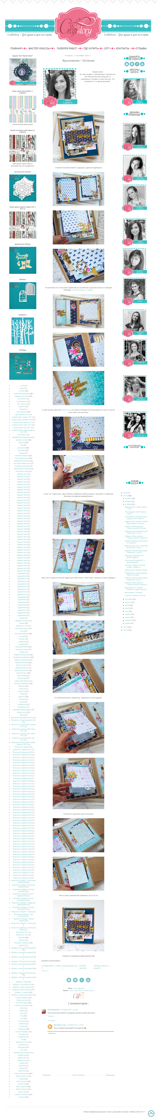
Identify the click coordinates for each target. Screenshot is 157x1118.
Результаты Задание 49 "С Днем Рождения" (134, 556)
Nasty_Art (22, 1092)
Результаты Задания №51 (22, 865)
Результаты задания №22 (22, 786)
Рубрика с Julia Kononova (22, 984)
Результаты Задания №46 (22, 852)
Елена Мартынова (21, 458)
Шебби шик (22, 1058)
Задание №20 (22, 482)
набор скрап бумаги (22, 681)
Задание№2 (22, 597)
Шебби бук (22, 1055)
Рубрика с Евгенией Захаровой (22, 952)
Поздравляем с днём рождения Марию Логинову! (136, 574)
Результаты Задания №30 (22, 810)
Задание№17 (22, 594)
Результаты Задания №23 (22, 789)
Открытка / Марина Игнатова (135, 595)
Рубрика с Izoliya (22, 982)
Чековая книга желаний (22, 1053)
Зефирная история (22, 621)
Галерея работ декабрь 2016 (22, 420)
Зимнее (22, 623)
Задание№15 (22, 589)
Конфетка (22, 642)
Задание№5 (22, 605)
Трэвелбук (22, 1037)
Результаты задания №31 (22, 812)
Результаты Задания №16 (22, 768)
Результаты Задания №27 (22, 799)
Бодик (22, 409)
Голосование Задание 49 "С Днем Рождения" (135, 561)
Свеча (22, 1008)
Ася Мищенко (22, 401)
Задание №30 (22, 508)
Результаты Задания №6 (22, 870)
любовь (22, 652)
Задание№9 (22, 615)
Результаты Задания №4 (22, 836)
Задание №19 (22, 479)
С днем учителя (22, 1000)
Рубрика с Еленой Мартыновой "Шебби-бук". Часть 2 (136, 551)
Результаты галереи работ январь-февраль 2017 (23, 743)
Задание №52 (22, 566)
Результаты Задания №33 (22, 818)
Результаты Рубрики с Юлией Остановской (23, 908)
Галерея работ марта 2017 (22, 425)
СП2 (22, 1018)
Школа (22, 1068)
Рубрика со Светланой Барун (22, 995)
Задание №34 (22, 518)
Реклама (21, 937)
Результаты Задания (22, 747)
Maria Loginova (89, 990)
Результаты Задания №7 (22, 873)
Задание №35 (22, 521)
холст (22, 1050)
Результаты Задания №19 (22, 776)
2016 (125, 627)
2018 (125, 493)
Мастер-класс (22, 673)
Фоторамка (22, 1047)
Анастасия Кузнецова (22, 394)
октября (128, 504)
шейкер (22, 1063)
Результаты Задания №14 (22, 763)
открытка (21, 697)
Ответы (52, 1021)
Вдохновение (79, 990)
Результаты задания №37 (22, 828)
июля (127, 605)
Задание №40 (22, 534)
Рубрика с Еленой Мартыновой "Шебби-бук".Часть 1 (136, 579)
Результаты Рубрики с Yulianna (22, 923)
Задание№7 (22, 610)
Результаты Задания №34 (22, 820)
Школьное (22, 1071)
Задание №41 (22, 537)
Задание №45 (22, 547)
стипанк (22, 1026)
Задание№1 (22, 573)
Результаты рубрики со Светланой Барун (23, 928)
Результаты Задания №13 (22, 760)
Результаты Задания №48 (22, 854)
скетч (22, 1013)
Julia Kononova (21, 1081)
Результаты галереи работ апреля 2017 (23, 725)
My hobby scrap (60, 1025)
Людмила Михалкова (21, 655)
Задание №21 (22, 484)
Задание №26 (22, 497)
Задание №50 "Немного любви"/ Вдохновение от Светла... (136, 522)
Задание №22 (22, 487)
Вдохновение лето (22, 414)
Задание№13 (22, 584)
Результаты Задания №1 (22, 749)
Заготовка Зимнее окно (22, 463)
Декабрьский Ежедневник (22, 437)
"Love (74, 290)
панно (22, 702)
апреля (128, 614)
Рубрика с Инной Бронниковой (22, 964)
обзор (22, 694)
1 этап (22, 386)
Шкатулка (22, 1066)
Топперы (22, 1034)
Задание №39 (22, 531)
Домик (22, 453)
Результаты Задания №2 (22, 778)
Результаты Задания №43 (22, 846)
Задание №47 (22, 552)
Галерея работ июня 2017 (22, 422)
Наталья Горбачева (22, 683)
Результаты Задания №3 (22, 807)
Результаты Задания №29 (22, 805)
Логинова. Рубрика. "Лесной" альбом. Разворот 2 (135, 566)
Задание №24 (22, 492)
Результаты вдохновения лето (22, 717)
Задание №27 (22, 500)
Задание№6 (22, 608)
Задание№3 (22, 600)
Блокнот (22, 407)
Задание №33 (22, 516)
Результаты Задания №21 (22, 784)
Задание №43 (22, 542)
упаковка (22, 1045)
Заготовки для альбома (22, 469)
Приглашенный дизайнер (22, 710)
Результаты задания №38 (22, 831)
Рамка (22, 715)
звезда (22, 618)
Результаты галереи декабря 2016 (23, 720)
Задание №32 (22, 513)
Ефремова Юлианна (21, 461)
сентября (128, 599)
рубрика (22, 945)
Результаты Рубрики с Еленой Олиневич (23, 890)
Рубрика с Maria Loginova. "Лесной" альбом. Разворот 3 (136, 537)
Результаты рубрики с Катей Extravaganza (23, 899)
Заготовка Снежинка (22, 466)
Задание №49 (22, 558)
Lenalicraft (21, 1084)
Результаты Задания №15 (22, 765)
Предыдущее (110, 1075)
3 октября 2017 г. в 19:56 (69, 1010)
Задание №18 (22, 477)
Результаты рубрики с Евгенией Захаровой (23, 886)
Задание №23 (22, 490)
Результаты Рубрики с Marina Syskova (23, 920)
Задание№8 (22, 613)
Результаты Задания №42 (22, 844)
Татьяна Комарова (22, 1032)
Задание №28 (22, 503)
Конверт (22, 639)
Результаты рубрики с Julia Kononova (23, 915)
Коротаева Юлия (21, 647)
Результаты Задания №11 (22, 755)
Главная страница (78, 1075)
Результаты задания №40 (22, 839)
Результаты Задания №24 (22, 791)
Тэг (22, 1039)
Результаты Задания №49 (22, 857)
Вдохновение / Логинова (133, 592)
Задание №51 (22, 563)
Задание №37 (22, 526)
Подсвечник (22, 707)
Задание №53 (22, 568)
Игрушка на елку (22, 626)
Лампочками (66, 410)
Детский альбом (22, 440)
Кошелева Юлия (22, 649)
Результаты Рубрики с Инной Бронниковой (23, 895)
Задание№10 (22, 576)
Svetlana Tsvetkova (22, 1094)
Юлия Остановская (22, 1073)
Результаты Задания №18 (22, 773)
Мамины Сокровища (22, 660)
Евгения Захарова (21, 456)
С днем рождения (22, 998)
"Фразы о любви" (86, 290)
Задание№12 (22, 581)
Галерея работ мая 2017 (22, 428)
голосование (22, 435)
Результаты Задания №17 (22, 770)
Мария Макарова (22, 668)
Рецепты (22, 940)
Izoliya (21, 1079)
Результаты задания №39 (22, 833)
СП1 (21, 1016)
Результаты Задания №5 (22, 859)
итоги (22, 631)
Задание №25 (22, 495)
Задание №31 (22, 511)
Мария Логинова (22, 665)
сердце (22, 1011)
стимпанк (22, 1024)
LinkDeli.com (45, 971)
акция (22, 388)
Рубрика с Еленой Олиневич (22, 961)
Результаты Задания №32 (22, 815)
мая (126, 611)
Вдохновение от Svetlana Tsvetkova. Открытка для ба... (136, 588)
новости (22, 689)
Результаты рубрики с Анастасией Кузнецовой (23, 881)
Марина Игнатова (21, 662)
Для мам (21, 450)
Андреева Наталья (22, 396)
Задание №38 (22, 529)
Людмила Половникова (21, 657)
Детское (22, 442)
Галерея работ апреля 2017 (22, 417)
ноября (128, 501)
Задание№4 (22, 602)
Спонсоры (22, 1021)
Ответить (51, 1016)
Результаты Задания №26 (22, 797)
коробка (22, 644)
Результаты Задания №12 (22, 757)
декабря (128, 498)
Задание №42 (22, 539)
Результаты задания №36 (22, 825)
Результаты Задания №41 (22, 841)
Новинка (21, 686)
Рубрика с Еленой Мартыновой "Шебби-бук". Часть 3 (136, 532)
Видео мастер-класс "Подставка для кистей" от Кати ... (136, 547)
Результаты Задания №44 (22, 849)
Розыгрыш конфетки (21, 943)
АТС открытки (22, 404)
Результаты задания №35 (22, 823)
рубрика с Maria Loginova (22, 987)
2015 (125, 630)
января (128, 623)
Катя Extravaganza (21, 634)
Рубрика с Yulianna (22, 992)
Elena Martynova (54, 1010)
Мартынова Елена (21, 670)
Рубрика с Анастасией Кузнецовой (23, 948)
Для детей (21, 448)
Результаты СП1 (22, 932)
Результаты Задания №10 (22, 752)
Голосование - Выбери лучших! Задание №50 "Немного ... (136, 517)
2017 (125, 496)
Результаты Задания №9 (22, 878)
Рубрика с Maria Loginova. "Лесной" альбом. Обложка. (136, 527)
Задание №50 (22, 560)
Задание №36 (22, 524)
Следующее (46, 1075)
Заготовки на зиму (22, 471)
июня (127, 608)
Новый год (22, 691)
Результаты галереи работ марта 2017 (23, 734)
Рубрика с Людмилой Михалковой (23, 973)
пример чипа (21, 712)
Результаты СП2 (22, 935)
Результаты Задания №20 (22, 781)
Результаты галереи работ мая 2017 (23, 739)
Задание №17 (22, 474)
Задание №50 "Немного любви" (136, 570)
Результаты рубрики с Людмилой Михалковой (23, 904)
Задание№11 (22, 579)
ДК (21, 445)
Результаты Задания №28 (22, 802)
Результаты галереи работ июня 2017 (23, 730)
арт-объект (22, 399)
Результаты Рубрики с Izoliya (22, 912)
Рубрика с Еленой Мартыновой (22, 957)
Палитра (22, 699)
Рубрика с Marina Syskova (22, 990)
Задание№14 (22, 586)
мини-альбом (22, 676)
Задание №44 (22, 545)
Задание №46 (22, 550)
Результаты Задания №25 (22, 794)
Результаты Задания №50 (22, 862)
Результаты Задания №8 (22, 875)
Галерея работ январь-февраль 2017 (23, 431)
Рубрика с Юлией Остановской (22, 977)
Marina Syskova (21, 1089)
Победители (22, 704)
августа (128, 602)
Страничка (22, 1029)
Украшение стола (22, 1042)
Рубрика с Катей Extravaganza (22, 968)
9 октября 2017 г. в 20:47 (75, 1025)
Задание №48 (22, 555)
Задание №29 (22, 505)
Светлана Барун (22, 1003)
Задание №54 (22, 571)
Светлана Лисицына (22, 1005)
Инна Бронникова (21, 628)
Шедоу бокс (22, 1060)
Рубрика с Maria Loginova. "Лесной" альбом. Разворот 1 (136, 584)
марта (127, 617)
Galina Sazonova (22, 1076)
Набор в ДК (22, 678)
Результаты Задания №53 (22, 867)
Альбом (71, 990)
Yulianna (22, 1097)
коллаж (22, 636)
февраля (128, 620)
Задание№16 (22, 592)
